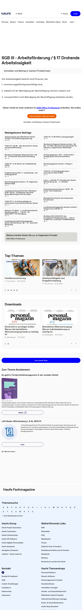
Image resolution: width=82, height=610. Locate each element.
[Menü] (19, 14)
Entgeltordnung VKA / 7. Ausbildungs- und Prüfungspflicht (21, 173)
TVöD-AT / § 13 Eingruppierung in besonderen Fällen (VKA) (56, 172)
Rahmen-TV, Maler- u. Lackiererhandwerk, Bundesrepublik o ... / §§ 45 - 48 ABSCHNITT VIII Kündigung (21, 212)
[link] (5, 22)
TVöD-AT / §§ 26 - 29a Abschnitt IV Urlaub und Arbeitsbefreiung (21, 146)
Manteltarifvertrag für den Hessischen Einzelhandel (58, 199)
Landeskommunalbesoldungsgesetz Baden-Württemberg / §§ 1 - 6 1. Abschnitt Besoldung (21, 222)
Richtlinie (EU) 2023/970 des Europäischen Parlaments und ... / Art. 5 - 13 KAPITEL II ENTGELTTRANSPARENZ (59, 217)
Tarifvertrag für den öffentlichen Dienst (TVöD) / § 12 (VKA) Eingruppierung (20, 137)
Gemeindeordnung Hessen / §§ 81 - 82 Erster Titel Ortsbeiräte (58, 190)
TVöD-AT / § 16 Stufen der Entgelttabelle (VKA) (20, 164)
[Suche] (64, 14)
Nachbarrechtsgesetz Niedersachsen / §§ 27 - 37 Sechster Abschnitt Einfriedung (21, 155)
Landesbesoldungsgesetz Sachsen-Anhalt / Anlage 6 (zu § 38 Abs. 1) (60, 208)
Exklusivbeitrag (12, 261)
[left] (71, 290)
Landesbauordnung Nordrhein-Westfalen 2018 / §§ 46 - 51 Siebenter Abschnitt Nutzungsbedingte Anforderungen (20, 192)
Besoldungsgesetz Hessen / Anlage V (58, 164)
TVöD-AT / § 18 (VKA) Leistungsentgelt (59, 137)
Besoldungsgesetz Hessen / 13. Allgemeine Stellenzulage (21, 182)
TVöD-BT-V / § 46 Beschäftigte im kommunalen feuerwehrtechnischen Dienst (21, 202)
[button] (75, 13)
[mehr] (72, 22)
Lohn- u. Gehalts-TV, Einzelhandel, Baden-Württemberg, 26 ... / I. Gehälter (60, 181)
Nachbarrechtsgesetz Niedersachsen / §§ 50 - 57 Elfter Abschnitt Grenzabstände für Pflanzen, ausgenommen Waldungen (60, 145)
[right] (75, 290)
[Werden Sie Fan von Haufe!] (3, 572)
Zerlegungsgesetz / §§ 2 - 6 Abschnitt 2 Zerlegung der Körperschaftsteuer (59, 155)
